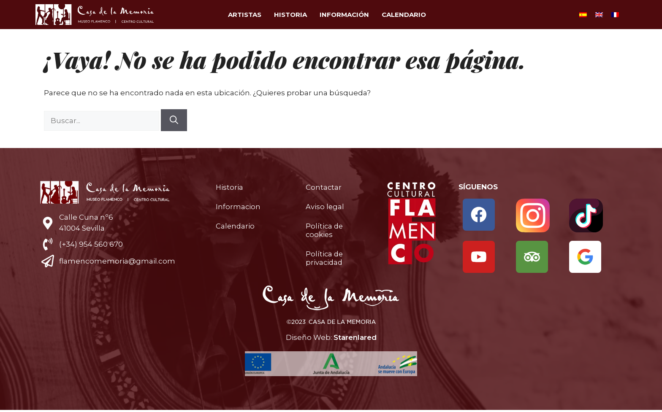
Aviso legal (325, 206)
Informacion (238, 206)
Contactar (324, 187)
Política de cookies (325, 230)
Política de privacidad (325, 258)
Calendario (404, 15)
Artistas (244, 15)
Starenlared (355, 339)
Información (344, 15)
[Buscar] (174, 120)
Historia (290, 15)
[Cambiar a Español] (583, 15)
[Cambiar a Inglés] (599, 15)
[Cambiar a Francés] (615, 15)
